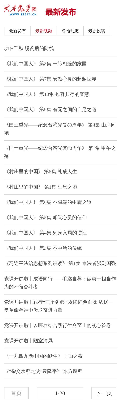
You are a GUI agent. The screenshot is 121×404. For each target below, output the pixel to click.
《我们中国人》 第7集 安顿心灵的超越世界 (50, 78)
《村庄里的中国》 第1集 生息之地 (40, 187)
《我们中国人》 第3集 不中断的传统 (43, 248)
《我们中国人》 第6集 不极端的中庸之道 (48, 202)
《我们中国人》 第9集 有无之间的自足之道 (50, 109)
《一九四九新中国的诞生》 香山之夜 (43, 356)
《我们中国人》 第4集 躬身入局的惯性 (45, 232)
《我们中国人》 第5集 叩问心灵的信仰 (45, 217)
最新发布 (17, 31)
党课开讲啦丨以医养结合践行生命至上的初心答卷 (57, 325)
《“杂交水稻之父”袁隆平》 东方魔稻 (43, 371)
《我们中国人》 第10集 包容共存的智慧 (46, 94)
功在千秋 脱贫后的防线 (29, 48)
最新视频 (43, 31)
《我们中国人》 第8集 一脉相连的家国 (45, 63)
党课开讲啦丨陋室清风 (28, 340)
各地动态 (70, 31)
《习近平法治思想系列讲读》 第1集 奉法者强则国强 (60, 263)
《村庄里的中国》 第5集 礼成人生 (40, 171)
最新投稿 (96, 31)
